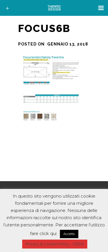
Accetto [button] (69, 234)
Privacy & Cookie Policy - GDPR (55, 244)
